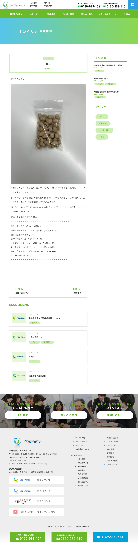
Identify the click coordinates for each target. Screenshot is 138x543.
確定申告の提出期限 (37, 376)
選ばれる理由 (16, 14)
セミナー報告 (104, 130)
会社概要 (33, 3)
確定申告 (77, 293)
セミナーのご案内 (122, 14)
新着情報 (47, 342)
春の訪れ (32, 357)
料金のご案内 (87, 14)
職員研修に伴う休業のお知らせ (106, 92)
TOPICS (47, 3)
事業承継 (51, 14)
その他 (101, 137)
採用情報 (33, 6)
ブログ (48, 58)
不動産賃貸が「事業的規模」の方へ (44, 318)
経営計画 (33, 14)
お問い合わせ (115, 415)
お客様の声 (48, 6)
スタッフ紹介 (104, 14)
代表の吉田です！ (23, 293)
